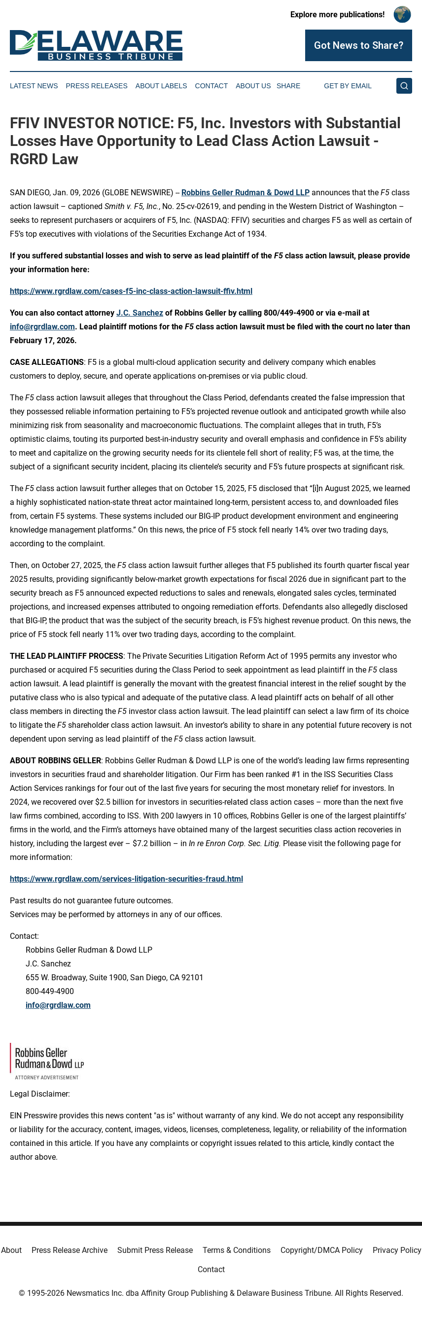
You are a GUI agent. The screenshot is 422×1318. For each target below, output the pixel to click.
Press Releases (97, 86)
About (11, 1250)
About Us (253, 86)
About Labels (161, 86)
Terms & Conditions (237, 1250)
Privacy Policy (397, 1250)
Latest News (34, 86)
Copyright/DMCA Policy (322, 1250)
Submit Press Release (155, 1250)
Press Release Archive (69, 1250)
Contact (211, 86)
